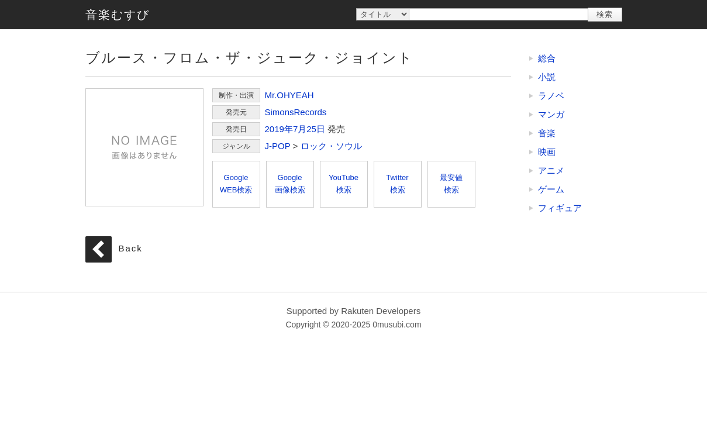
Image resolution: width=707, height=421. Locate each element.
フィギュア (560, 208)
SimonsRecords (296, 112)
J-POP (278, 146)
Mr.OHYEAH (289, 95)
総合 (547, 58)
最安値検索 (451, 183)
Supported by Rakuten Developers (353, 311)
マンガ (551, 114)
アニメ (551, 170)
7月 (299, 129)
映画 (547, 152)
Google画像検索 (290, 183)
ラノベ (551, 96)
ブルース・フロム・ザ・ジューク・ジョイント (144, 147)
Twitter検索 (397, 183)
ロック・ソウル (331, 146)
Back (131, 248)
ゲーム (551, 189)
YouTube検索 (343, 183)
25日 (315, 129)
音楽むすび (117, 14)
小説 (547, 77)
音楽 (547, 133)
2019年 (279, 129)
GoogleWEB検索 (236, 183)
